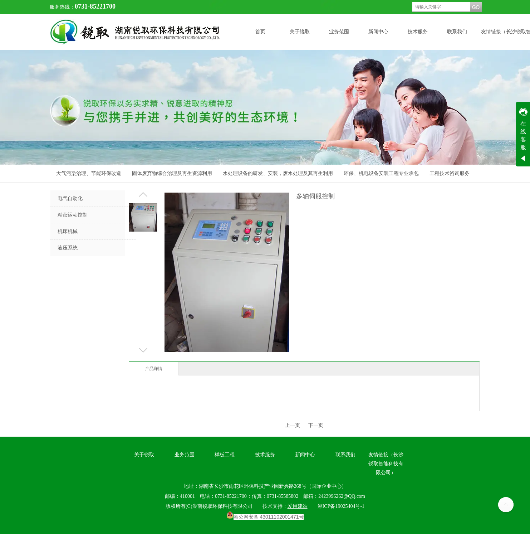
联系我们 (345, 454)
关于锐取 (144, 454)
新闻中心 (305, 454)
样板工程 (225, 454)
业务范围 (185, 454)
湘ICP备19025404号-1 (341, 506)
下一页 (315, 425)
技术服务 (265, 454)
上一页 (292, 425)
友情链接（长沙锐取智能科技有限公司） (385, 463)
